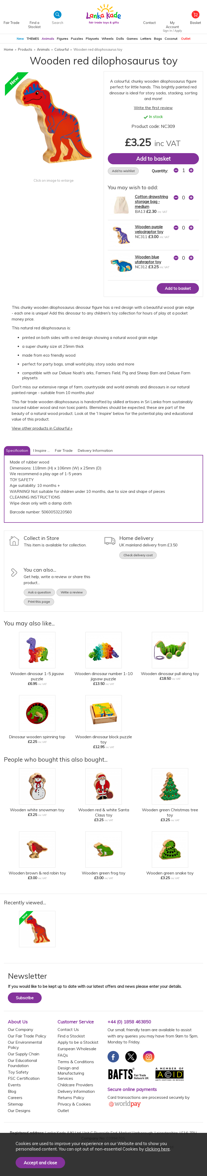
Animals (48, 39)
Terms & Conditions (76, 1061)
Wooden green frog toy (103, 873)
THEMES (33, 39)
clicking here (157, 1149)
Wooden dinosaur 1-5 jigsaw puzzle (37, 676)
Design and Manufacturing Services (71, 1073)
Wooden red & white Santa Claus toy (103, 812)
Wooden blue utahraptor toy (148, 259)
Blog (12, 1091)
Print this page (39, 602)
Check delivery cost (138, 555)
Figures (62, 39)
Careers (15, 1097)
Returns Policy (71, 1097)
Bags (158, 39)
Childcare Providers (75, 1084)
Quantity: (160, 170)
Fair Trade (64, 450)
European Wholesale (77, 1048)
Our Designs (19, 1110)
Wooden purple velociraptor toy (149, 229)
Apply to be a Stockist (78, 1042)
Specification (17, 450)
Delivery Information (95, 450)
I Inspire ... (41, 450)
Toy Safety (18, 1072)
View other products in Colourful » (42, 428)
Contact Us (68, 1029)
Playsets (92, 39)
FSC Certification (24, 1078)
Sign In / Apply (172, 30)
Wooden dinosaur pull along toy (170, 673)
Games (132, 39)
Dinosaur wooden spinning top (37, 736)
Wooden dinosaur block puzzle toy (103, 739)
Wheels (108, 39)
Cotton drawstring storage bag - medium (151, 201)
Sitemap (15, 1104)
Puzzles (77, 39)
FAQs (63, 1055)
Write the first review (153, 107)
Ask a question (39, 592)
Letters (145, 39)
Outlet (185, 39)
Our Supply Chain (23, 1053)
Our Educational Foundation (22, 1063)
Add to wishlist (123, 171)
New (20, 39)
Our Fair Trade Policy (27, 1035)
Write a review (72, 592)
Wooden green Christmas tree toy (170, 812)
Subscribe (25, 997)
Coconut (171, 39)
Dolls (120, 39)
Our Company (20, 1029)
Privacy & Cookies (74, 1104)
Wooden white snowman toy (37, 809)
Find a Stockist (71, 1035)
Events (14, 1084)
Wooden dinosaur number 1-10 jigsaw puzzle (103, 676)
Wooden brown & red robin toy (37, 873)
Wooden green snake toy (169, 873)
